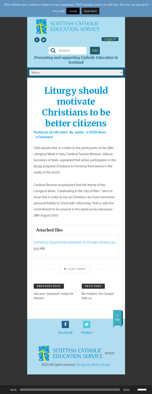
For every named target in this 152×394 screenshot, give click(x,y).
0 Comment (44, 137)
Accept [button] (73, 11)
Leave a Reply (75, 268)
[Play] (5, 389)
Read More (90, 11)
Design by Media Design (93, 364)
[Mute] (134, 389)
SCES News (97, 132)
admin (79, 132)
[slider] (144, 389)
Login (109, 39)
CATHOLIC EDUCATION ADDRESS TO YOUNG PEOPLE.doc (75, 242)
